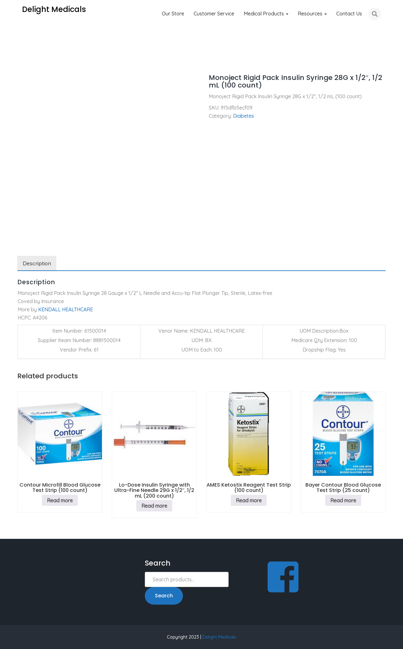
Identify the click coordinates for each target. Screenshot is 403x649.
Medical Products (266, 13)
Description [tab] (37, 263)
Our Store (173, 13)
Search (164, 595)
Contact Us (349, 13)
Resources (312, 13)
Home (24, 60)
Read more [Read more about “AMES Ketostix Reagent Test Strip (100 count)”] (249, 500)
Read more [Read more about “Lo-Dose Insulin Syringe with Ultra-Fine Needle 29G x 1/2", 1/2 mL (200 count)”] (154, 506)
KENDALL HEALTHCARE (65, 309)
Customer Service (214, 13)
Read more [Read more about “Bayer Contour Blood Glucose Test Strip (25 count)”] (343, 500)
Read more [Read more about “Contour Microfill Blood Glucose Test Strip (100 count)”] (60, 500)
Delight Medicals (219, 637)
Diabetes (49, 60)
